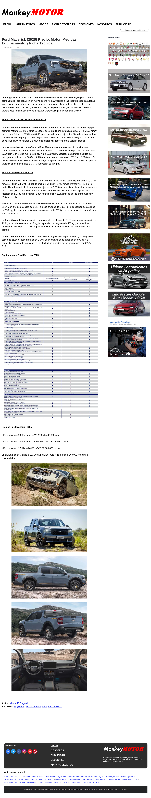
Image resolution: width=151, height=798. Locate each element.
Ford (44, 706)
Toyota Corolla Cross (129, 779)
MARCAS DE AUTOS (62, 765)
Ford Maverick (60, 779)
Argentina (19, 706)
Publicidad (123, 24)
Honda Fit (26, 777)
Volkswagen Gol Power (53, 782)
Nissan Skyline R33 (112, 777)
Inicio (7, 24)
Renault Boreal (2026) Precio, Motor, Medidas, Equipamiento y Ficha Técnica (129, 212)
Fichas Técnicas (63, 24)
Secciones (86, 24)
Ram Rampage (36, 779)
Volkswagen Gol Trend (72, 782)
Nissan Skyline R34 (128, 777)
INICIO (54, 745)
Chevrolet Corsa (74, 779)
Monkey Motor (42, 789)
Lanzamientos (25, 24)
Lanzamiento (55, 706)
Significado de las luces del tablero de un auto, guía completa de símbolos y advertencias (129, 50)
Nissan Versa (24, 779)
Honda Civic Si (37, 777)
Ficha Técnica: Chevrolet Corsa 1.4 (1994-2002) (129, 131)
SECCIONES (57, 760)
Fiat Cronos (8, 777)
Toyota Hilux (8, 782)
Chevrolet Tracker (113, 779)
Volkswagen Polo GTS (90, 782)
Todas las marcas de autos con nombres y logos (85, 777)
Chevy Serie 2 (100, 779)
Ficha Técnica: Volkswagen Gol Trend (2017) (129, 103)
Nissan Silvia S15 (10, 779)
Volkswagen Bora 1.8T (35, 782)
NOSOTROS (57, 750)
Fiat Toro (18, 777)
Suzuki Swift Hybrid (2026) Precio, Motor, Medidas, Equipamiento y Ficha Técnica (129, 185)
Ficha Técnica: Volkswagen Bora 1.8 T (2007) (129, 158)
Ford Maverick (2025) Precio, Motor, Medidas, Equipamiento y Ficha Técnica (40, 41)
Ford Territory (48, 779)
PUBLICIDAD (58, 755)
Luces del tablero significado (55, 777)
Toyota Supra (20, 782)
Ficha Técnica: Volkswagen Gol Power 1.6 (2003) (129, 76)
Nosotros (104, 24)
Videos (43, 24)
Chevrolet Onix (87, 779)
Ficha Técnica (33, 706)
